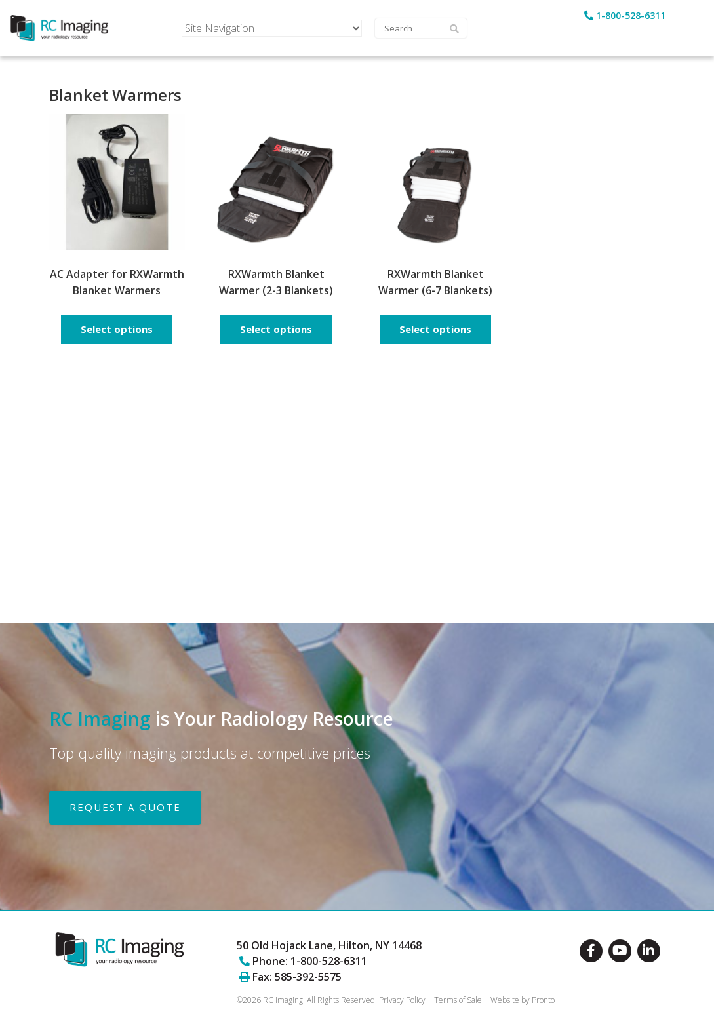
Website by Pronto (522, 1000)
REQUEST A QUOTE (125, 807)
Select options (117, 329)
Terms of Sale (458, 1000)
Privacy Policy (402, 1000)
